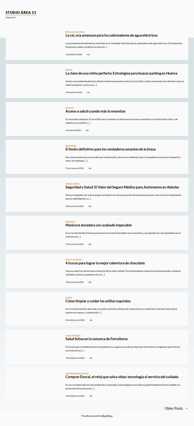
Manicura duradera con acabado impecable (99, 225)
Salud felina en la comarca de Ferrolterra (97, 339)
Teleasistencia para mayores (77, 373)
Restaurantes (71, 145)
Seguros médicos (72, 183)
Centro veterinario (73, 335)
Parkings (69, 69)
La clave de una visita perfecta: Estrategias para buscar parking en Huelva (121, 73)
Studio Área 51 (21, 12)
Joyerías (69, 297)
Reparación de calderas (75, 31)
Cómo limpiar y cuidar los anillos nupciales (98, 301)
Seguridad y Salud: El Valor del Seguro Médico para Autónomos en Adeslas (122, 187)
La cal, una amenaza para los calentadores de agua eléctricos (112, 35)
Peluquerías (70, 221)
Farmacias (70, 107)
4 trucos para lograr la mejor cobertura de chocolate (105, 263)
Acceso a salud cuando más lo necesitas (95, 111)
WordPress (107, 415)
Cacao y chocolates (74, 259)
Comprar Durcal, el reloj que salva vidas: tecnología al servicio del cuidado (122, 377)
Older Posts (176, 408)
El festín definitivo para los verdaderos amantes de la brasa (111, 149)
